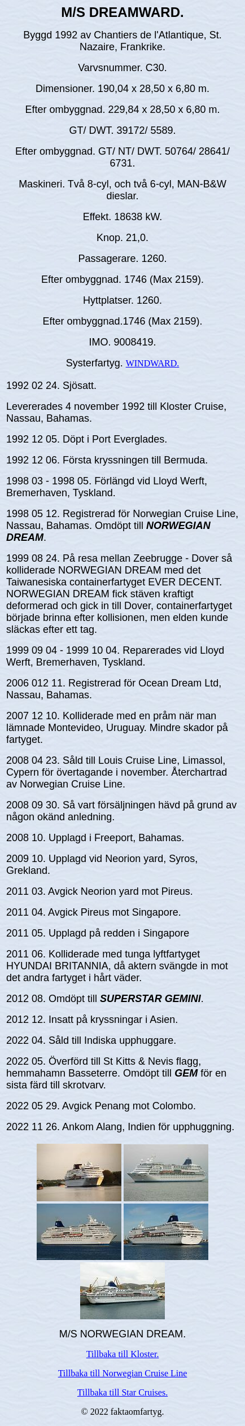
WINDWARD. (153, 363)
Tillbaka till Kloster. (122, 1354)
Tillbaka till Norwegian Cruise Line (122, 1373)
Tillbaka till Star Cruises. (122, 1392)
